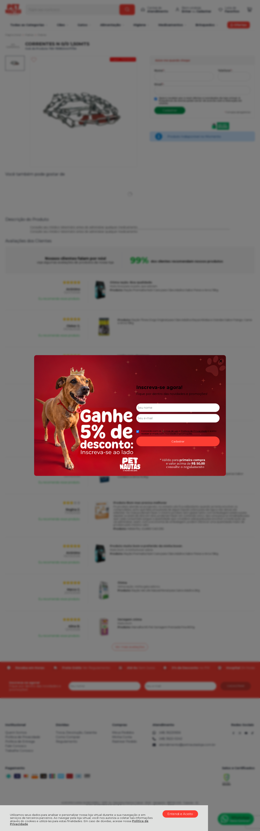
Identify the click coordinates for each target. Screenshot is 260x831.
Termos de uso (170, 430)
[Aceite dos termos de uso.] (137, 431)
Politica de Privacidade (194, 430)
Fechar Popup (221, 361)
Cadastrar (177, 441)
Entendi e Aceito (180, 814)
